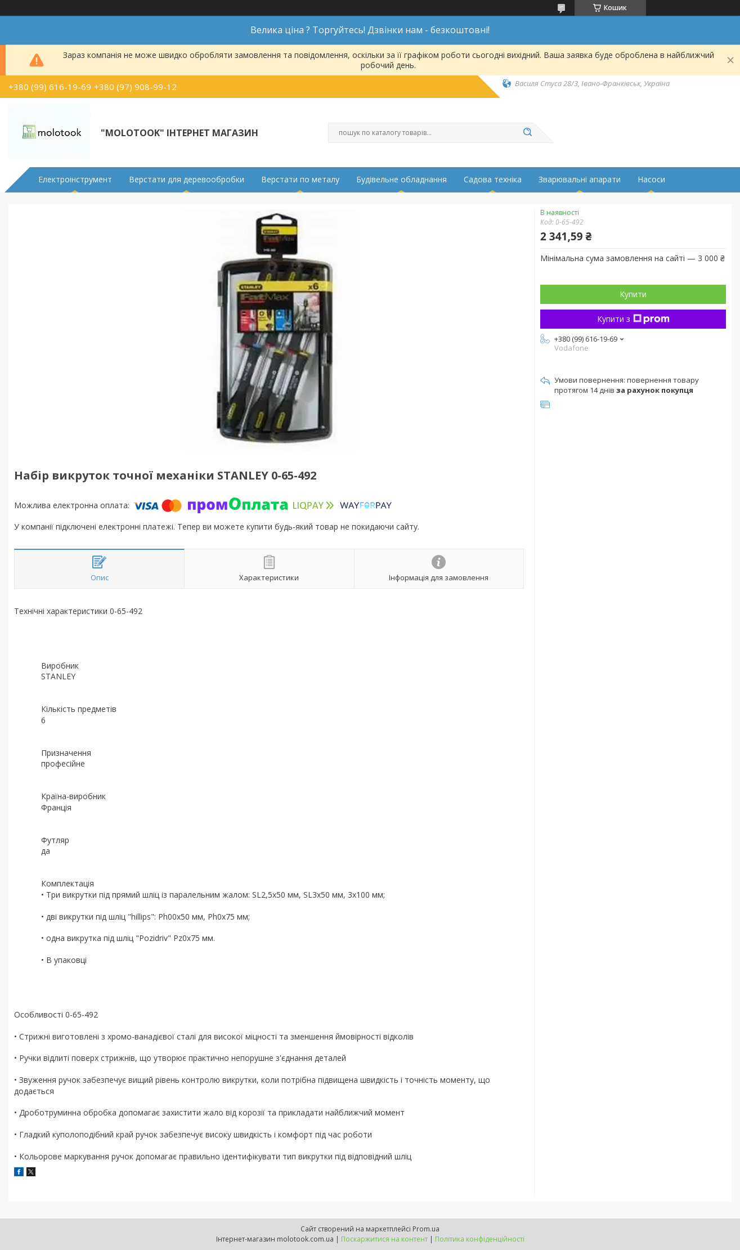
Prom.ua (425, 1229)
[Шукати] (528, 133)
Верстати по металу (300, 179)
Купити (633, 294)
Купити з (633, 318)
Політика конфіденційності (479, 1239)
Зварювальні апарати (580, 179)
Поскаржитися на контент (384, 1239)
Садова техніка (493, 179)
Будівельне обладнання (401, 179)
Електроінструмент (75, 179)
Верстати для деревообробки (186, 179)
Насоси (651, 179)
